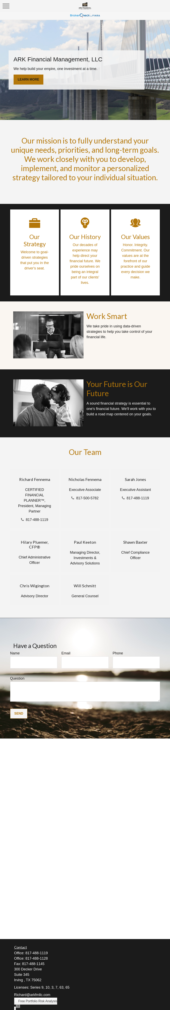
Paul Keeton (85, 542)
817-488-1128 (36, 958)
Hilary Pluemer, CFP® (35, 544)
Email (65, 653)
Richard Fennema (34, 479)
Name (15, 653)
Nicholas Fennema (85, 479)
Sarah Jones (135, 479)
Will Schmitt (85, 585)
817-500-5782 (87, 498)
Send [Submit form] (18, 713)
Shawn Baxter (135, 542)
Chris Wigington (34, 585)
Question (17, 678)
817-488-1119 (37, 520)
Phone (118, 653)
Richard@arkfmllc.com (32, 995)
